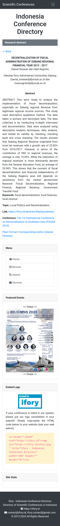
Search (14, 274)
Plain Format (9, 232)
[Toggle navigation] (52, 4)
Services (15, 282)
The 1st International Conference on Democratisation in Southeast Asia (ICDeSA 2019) (28, 222)
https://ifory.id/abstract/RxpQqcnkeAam (31, 211)
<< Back (6, 51)
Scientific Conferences (18, 4)
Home (14, 259)
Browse (15, 266)
